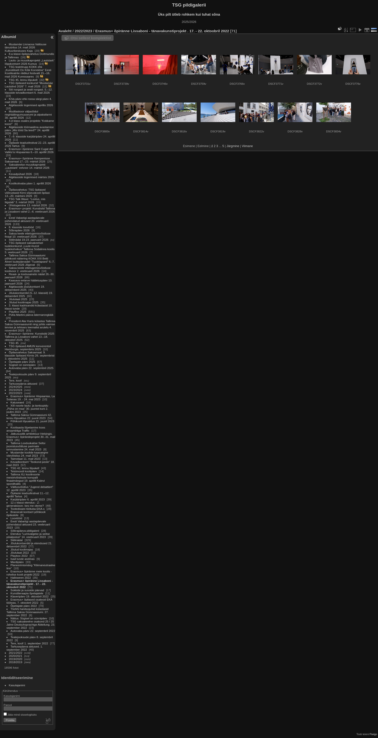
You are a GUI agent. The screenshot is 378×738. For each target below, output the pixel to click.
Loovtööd (16, 518)
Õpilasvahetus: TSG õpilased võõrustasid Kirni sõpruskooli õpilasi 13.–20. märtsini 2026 (27, 192)
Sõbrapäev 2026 (19, 230)
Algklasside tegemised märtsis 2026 (31, 177)
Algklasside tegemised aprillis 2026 (31, 105)
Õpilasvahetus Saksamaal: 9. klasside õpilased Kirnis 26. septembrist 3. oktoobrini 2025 (29, 355)
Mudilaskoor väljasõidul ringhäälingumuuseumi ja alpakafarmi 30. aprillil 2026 (28, 114)
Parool (8, 704)
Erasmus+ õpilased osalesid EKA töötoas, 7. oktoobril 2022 (29, 601)
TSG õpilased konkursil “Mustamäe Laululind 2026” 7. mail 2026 (29, 84)
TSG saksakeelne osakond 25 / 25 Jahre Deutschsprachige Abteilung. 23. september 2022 (31, 624)
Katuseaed (17, 402)
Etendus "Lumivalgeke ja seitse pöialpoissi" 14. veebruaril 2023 (28, 535)
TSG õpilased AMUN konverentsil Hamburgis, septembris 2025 (28, 347)
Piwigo (373, 734)
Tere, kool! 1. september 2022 (29, 643)
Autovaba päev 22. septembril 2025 (31, 367)
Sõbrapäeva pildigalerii (25, 530)
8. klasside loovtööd (21, 227)
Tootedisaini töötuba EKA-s (28, 508)
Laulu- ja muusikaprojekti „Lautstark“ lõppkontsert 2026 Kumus (29, 62)
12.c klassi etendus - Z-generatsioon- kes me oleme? (25, 504)
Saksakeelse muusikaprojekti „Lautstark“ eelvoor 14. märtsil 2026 (27, 166)
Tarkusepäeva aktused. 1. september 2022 (25, 648)
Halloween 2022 (21, 577)
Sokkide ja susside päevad (27, 590)
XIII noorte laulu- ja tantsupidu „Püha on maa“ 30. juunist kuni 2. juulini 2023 (27, 408)
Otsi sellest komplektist (91, 38)
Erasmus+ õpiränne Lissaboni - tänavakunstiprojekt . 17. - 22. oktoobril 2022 (30, 584)
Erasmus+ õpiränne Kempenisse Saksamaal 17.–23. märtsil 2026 (27, 160)
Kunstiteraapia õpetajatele (27, 593)
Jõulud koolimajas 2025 (24, 302)
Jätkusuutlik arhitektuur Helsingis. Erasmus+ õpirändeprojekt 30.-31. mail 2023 (31, 436)
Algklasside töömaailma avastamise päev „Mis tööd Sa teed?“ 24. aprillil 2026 (29, 130)
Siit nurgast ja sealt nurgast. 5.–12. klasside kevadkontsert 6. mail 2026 (29, 91)
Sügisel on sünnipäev (22, 364)
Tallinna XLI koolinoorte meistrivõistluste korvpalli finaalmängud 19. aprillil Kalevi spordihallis (26, 479)
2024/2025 (15, 386)
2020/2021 (15, 655)
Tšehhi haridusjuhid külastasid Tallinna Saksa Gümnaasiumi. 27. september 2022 (28, 612)
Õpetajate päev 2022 (24, 605)
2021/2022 (15, 652)
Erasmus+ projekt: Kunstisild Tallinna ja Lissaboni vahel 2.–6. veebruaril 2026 (30, 210)
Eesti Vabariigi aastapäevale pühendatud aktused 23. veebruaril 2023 (28, 524)
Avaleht (65, 31)
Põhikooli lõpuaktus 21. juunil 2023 (32, 421)
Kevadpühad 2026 (20, 173)
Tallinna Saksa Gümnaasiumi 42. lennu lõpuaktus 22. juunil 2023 (29, 416)
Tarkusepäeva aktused (23, 383)
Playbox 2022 (19, 555)
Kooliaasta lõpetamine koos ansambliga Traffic (26, 429)
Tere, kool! (15, 380)
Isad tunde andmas (23, 558)
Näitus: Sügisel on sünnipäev (29, 618)
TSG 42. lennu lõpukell (25, 468)
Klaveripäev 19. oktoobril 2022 (30, 596)
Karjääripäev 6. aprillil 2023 (28, 499)
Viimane (247, 146)
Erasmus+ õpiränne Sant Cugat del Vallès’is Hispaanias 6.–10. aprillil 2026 (29, 150)
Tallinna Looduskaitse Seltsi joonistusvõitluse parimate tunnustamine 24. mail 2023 (26, 446)
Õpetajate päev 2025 (22, 361)
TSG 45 (14, 342)
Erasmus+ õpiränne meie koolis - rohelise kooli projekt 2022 (29, 573)
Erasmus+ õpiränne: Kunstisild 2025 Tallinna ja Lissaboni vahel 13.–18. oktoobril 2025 (29, 336)
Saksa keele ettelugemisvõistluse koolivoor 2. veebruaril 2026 (28, 269)
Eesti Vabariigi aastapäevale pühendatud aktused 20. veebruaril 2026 (26, 221)
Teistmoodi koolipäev (24, 471)
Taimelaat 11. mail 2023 (25, 458)
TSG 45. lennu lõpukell (23, 79)
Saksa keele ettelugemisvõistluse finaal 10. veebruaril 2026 (28, 235)
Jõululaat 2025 (18, 299)
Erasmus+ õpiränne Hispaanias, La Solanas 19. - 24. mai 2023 (31, 398)
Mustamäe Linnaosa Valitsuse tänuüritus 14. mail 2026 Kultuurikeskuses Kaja (26, 47)
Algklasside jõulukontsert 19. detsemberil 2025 (25, 288)
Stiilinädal (17, 540)
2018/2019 (15, 662)
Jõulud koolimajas (22, 549)
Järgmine (233, 146)
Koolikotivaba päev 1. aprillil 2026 (30, 183)
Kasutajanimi (17, 685)
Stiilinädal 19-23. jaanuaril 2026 (28, 239)
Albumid (8, 37)
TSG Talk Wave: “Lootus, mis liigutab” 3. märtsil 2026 (25, 200)
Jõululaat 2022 (20, 552)
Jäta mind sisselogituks (20, 714)
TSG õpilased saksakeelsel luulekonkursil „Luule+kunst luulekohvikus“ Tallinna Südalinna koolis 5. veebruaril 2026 (29, 247)
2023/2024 (15, 389)
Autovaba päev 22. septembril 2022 (33, 630)
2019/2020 (15, 658)
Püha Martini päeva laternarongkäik (31, 314)
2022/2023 (15, 393)
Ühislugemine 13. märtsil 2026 (28, 205)
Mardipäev (17, 561)
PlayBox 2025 (18, 311)
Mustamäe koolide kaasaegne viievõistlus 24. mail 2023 (27, 454)
